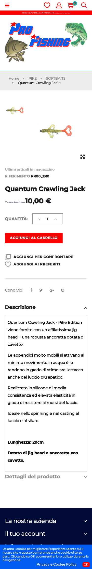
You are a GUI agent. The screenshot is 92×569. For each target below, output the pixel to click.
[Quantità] (47, 218)
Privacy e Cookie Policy (57, 564)
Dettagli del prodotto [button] (32, 477)
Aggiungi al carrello (34, 238)
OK (86, 564)
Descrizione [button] (20, 307)
